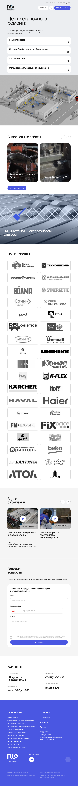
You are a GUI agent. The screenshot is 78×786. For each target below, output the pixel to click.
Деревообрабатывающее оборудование (39, 50)
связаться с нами (62, 8)
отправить (39, 642)
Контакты (44, 722)
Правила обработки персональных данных (21, 775)
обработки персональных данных (55, 637)
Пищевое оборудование (15, 729)
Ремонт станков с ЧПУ (14, 741)
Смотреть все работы (17, 188)
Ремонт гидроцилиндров (15, 735)
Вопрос (12, 616)
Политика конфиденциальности (17, 772)
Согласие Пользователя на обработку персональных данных (52, 776)
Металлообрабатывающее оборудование (21, 726)
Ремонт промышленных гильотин (18, 738)
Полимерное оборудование (16, 732)
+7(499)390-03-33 (50, 3)
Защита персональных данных (50, 772)
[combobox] (15, 610)
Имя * (12, 596)
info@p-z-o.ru (52, 687)
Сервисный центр (39, 59)
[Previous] (62, 137)
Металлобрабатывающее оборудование (39, 69)
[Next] (68, 137)
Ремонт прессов (39, 41)
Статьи (43, 727)
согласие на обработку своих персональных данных (31, 636)
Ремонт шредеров (13, 744)
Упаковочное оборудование (16, 747)
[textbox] (12, 611)
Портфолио (44, 717)
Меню (43, 8)
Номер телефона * (16, 606)
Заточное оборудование (15, 723)
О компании (45, 712)
